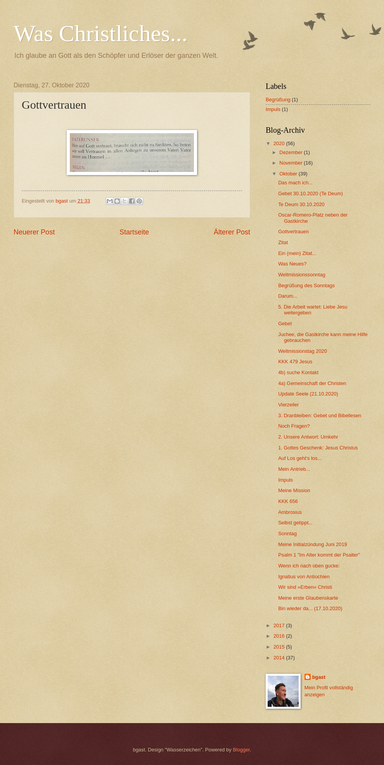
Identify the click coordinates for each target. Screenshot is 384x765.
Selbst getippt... (295, 523)
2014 (279, 658)
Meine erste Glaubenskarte (308, 598)
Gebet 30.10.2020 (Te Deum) (310, 193)
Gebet (285, 323)
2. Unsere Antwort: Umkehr (308, 437)
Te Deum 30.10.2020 (301, 204)
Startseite (134, 232)
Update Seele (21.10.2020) (308, 394)
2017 (279, 625)
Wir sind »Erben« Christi (305, 587)
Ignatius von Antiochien (303, 576)
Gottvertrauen (293, 231)
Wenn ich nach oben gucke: (309, 566)
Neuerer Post (34, 232)
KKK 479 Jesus (295, 361)
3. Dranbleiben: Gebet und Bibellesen (319, 415)
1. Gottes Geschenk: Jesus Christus (318, 448)
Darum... (287, 296)
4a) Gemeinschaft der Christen (312, 383)
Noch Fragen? (294, 426)
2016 (279, 636)
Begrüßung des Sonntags (306, 285)
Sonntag (287, 533)
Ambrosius (290, 512)
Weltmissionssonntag (301, 275)
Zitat (283, 242)
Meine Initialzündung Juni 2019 (312, 544)
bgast (318, 677)
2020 (279, 143)
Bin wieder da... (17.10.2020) (310, 608)
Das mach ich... (295, 183)
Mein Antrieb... (294, 469)
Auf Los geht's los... (300, 458)
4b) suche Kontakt (298, 372)
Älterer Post (232, 232)
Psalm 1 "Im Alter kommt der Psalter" (319, 555)
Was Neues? (292, 264)
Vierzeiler (288, 405)
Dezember (291, 152)
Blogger (241, 750)
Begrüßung (278, 99)
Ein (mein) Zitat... (297, 253)
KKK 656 (288, 501)
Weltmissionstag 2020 (302, 351)
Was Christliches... (100, 33)
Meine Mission (294, 490)
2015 (279, 647)
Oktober (288, 174)
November (291, 163)
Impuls (273, 109)
